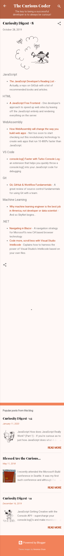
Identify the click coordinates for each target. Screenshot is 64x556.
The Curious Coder (32, 5)
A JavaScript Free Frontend (25, 103)
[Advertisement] (32, 373)
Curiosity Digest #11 (17, 498)
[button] (59, 24)
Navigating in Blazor (21, 228)
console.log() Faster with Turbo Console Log (35, 158)
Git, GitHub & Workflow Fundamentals (31, 184)
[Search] (59, 7)
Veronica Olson (39, 549)
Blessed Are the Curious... (22, 458)
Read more (54, 447)
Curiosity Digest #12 (17, 418)
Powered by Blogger (32, 542)
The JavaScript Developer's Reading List (32, 81)
